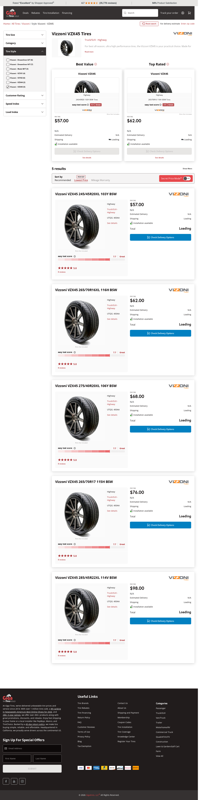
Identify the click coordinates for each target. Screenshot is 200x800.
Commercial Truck (164, 732)
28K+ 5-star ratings (12, 715)
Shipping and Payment (128, 712)
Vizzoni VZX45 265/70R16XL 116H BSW (86, 289)
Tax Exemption (84, 746)
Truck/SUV (160, 713)
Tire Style (25, 51)
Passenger (161, 708)
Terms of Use (84, 731)
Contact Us (123, 703)
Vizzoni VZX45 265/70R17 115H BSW (84, 481)
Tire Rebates (83, 708)
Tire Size (25, 34)
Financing (67, 12)
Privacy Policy (84, 736)
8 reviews (62, 272)
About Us (122, 708)
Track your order (169, 12)
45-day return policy (35, 724)
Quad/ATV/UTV (163, 737)
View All (159, 756)
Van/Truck (160, 717)
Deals (26, 12)
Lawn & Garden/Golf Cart (167, 746)
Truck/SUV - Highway (96, 39)
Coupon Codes (124, 722)
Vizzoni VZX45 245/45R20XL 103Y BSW (86, 194)
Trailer (159, 722)
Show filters (187, 168)
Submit (32, 768)
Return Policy (84, 717)
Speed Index (25, 103)
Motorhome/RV (163, 727)
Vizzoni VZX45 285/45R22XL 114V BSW (86, 577)
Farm (158, 751)
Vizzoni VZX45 (87, 73)
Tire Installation (51, 12)
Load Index (25, 112)
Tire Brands (83, 703)
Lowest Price (81, 180)
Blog (80, 741)
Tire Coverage (124, 731)
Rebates (35, 12)
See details (87, 157)
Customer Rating (25, 95)
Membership (124, 717)
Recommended (63, 180)
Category (25, 43)
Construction (162, 741)
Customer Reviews (86, 727)
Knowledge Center (126, 736)
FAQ (79, 722)
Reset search (149, 23)
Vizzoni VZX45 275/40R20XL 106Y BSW (86, 385)
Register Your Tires (126, 741)
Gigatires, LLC (93, 795)
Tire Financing (84, 712)
